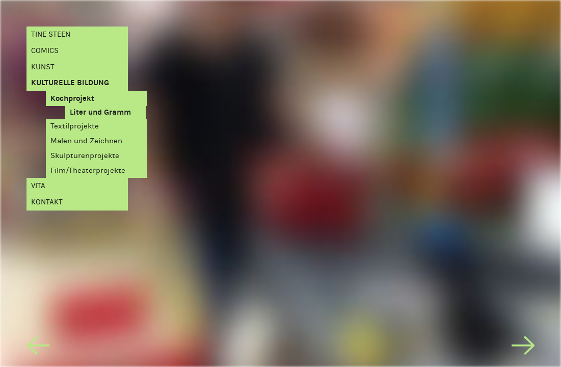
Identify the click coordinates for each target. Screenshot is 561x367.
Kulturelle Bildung (70, 82)
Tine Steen (50, 34)
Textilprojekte (74, 125)
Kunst (43, 66)
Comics (45, 50)
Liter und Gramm (100, 112)
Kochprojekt (72, 98)
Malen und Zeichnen (86, 140)
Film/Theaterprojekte (87, 170)
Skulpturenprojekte (84, 155)
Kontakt (47, 201)
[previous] (38, 347)
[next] (523, 347)
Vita (38, 185)
